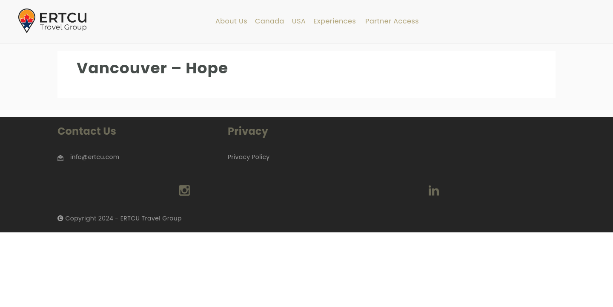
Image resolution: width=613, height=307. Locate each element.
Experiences (334, 21)
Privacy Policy (248, 157)
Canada (269, 21)
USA (299, 21)
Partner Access (392, 21)
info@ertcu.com (94, 157)
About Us (231, 21)
